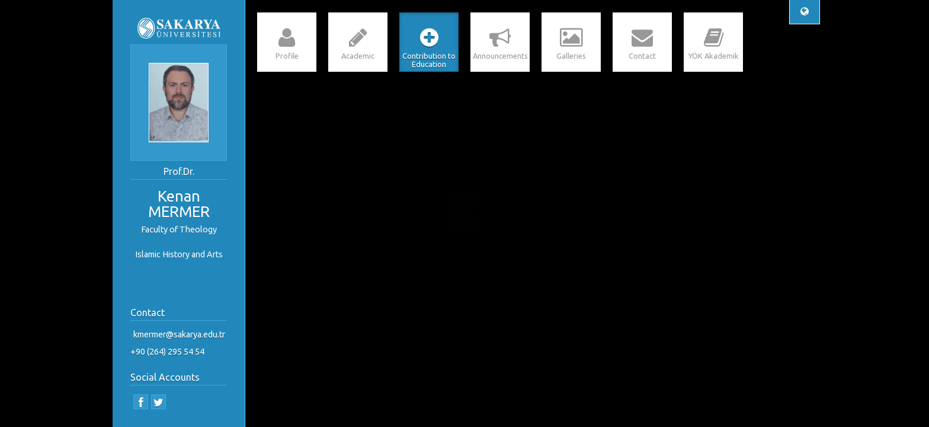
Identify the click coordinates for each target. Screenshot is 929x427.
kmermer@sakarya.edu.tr (179, 334)
